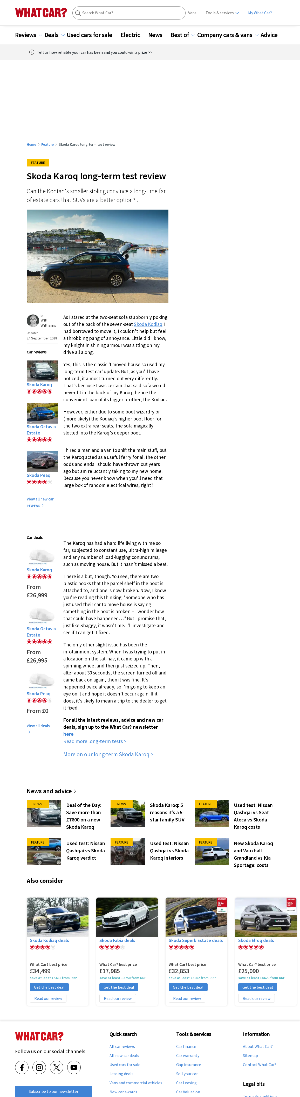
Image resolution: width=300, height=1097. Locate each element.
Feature (47, 144)
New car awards (123, 1092)
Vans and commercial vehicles (136, 1083)
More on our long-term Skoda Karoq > (108, 754)
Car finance (186, 1046)
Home (31, 144)
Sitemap (250, 1055)
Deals (54, 35)
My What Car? (260, 13)
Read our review (48, 998)
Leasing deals (121, 1073)
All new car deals (124, 1055)
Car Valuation (188, 1092)
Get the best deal (49, 987)
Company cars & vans (227, 35)
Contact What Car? (259, 1064)
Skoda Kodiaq (148, 324)
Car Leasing (186, 1083)
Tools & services (220, 13)
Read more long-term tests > (94, 741)
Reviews (28, 35)
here (68, 734)
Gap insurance (188, 1064)
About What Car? (258, 1046)
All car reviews (122, 1046)
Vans (192, 13)
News (158, 35)
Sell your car (187, 1073)
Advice (272, 35)
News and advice (52, 791)
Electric (133, 35)
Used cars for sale (92, 35)
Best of (183, 35)
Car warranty (187, 1055)
